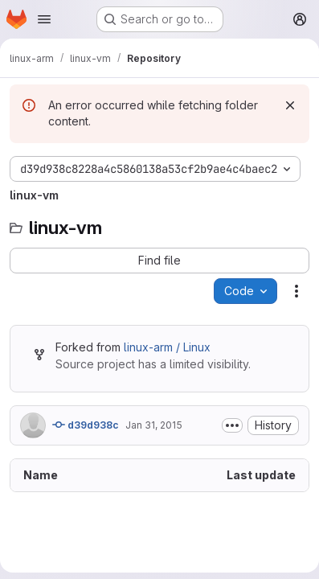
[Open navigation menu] (44, 19)
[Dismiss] (290, 105)
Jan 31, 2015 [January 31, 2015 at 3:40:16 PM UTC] (153, 425)
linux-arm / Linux (167, 347)
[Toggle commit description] (232, 425)
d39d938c (85, 424)
